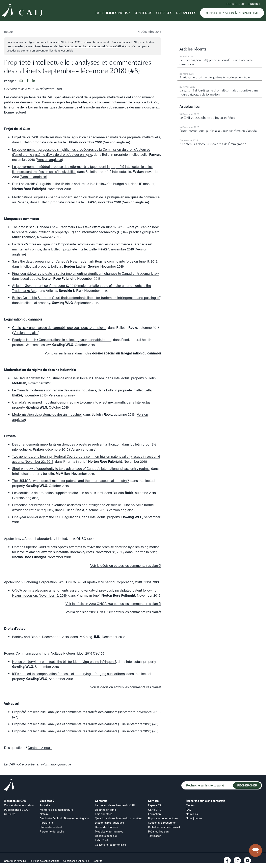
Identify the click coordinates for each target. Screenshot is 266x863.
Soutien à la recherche (162, 822)
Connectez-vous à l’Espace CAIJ (232, 13)
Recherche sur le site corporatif (205, 801)
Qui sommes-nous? (113, 12)
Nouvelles (186, 12)
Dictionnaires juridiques (109, 822)
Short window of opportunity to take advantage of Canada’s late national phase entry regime (81, 468)
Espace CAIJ (155, 805)
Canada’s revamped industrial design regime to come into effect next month (68, 402)
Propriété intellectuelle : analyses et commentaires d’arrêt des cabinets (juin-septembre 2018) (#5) (85, 730)
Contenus (143, 12)
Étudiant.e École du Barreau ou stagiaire (64, 818)
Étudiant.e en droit (51, 827)
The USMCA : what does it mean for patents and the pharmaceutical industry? (70, 480)
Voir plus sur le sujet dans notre (103, 353)
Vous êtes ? (47, 801)
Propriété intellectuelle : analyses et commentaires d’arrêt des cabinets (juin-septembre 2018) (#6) (85, 723)
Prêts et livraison (158, 831)
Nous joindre (236, 4)
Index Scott (102, 840)
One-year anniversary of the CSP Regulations (46, 516)
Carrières (9, 814)
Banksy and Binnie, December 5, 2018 (40, 636)
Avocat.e (45, 805)
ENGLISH (254, 4)
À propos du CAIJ (15, 801)
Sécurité (97, 861)
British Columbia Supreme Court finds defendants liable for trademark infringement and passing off (86, 297)
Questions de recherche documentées (118, 818)
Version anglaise (116, 142)
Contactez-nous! (40, 747)
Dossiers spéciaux (106, 836)
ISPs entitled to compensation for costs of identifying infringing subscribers (68, 673)
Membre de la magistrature (56, 809)
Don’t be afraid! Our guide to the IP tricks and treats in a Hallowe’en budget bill (70, 183)
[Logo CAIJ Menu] (22, 11)
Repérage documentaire (163, 818)
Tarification (154, 836)
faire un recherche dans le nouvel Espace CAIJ (92, 46)
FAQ (188, 809)
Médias (190, 805)
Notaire (44, 814)
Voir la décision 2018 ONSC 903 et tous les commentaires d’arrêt (113, 611)
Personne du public (52, 831)
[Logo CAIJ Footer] (9, 785)
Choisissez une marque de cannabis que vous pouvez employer (59, 327)
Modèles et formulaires (109, 831)
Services (164, 12)
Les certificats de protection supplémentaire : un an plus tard (57, 492)
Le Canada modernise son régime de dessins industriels (54, 390)
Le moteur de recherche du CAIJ (115, 805)
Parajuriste (46, 822)
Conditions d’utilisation (76, 861)
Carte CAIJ (154, 809)
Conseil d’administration (19, 805)
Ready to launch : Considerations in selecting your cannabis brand (61, 339)
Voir (113, 603)
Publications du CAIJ (17, 809)
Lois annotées (103, 814)
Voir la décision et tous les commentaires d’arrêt (125, 565)
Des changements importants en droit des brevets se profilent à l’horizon (66, 444)
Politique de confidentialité (44, 861)
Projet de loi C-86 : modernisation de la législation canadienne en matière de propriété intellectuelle (86, 137)
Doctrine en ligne (105, 809)
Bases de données (106, 827)
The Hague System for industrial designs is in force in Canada (58, 377)
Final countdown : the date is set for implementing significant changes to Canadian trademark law (85, 273)
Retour (8, 31)
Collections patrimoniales (110, 844)
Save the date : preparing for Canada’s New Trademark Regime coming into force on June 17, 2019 (84, 261)
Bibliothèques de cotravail (164, 827)
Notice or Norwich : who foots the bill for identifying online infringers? (64, 661)
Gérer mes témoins (15, 861)
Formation (154, 814)
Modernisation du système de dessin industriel (47, 414)
